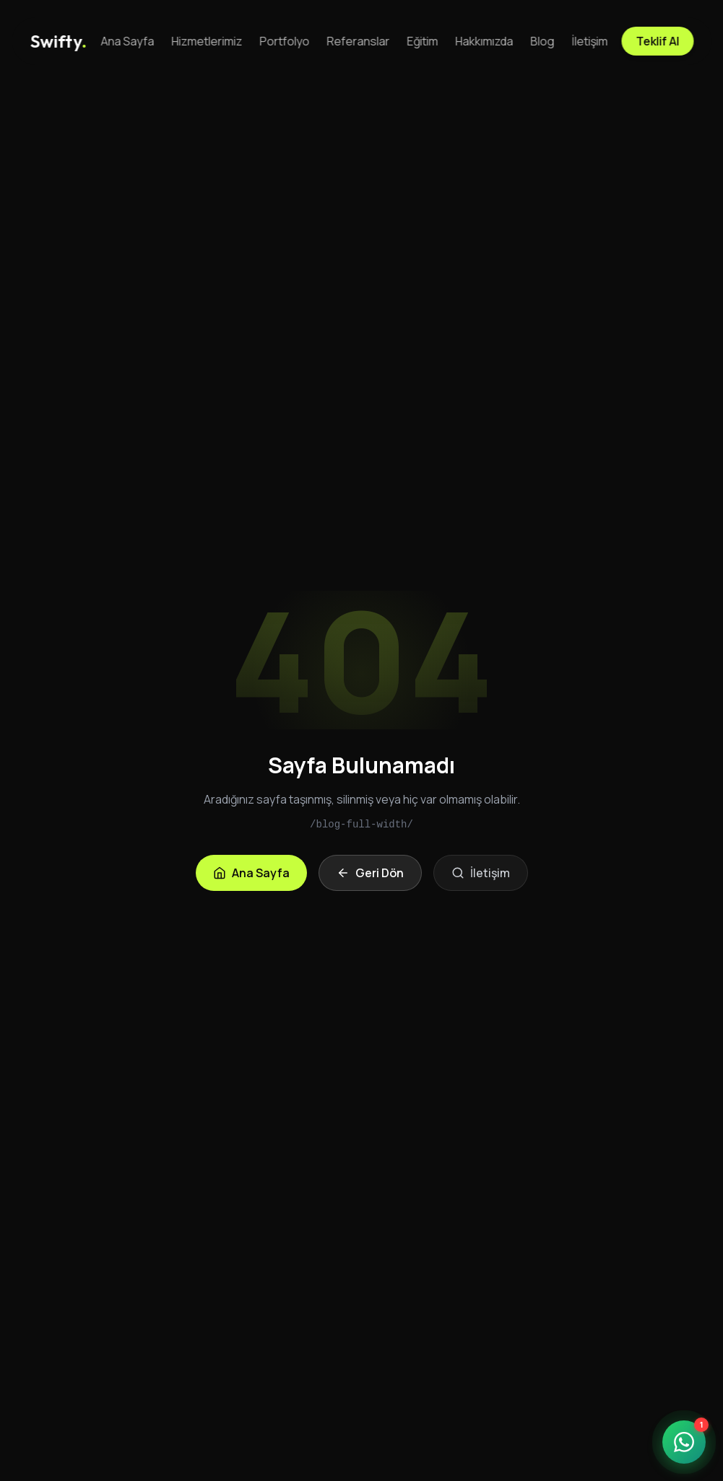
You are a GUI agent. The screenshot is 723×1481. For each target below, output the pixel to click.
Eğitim (422, 41)
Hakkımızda (485, 41)
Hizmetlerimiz (207, 41)
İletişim (590, 41)
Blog (543, 41)
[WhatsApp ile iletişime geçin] (684, 1442)
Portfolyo (285, 41)
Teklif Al (657, 41)
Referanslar (358, 41)
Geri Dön (370, 873)
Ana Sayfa (128, 41)
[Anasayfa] (58, 41)
